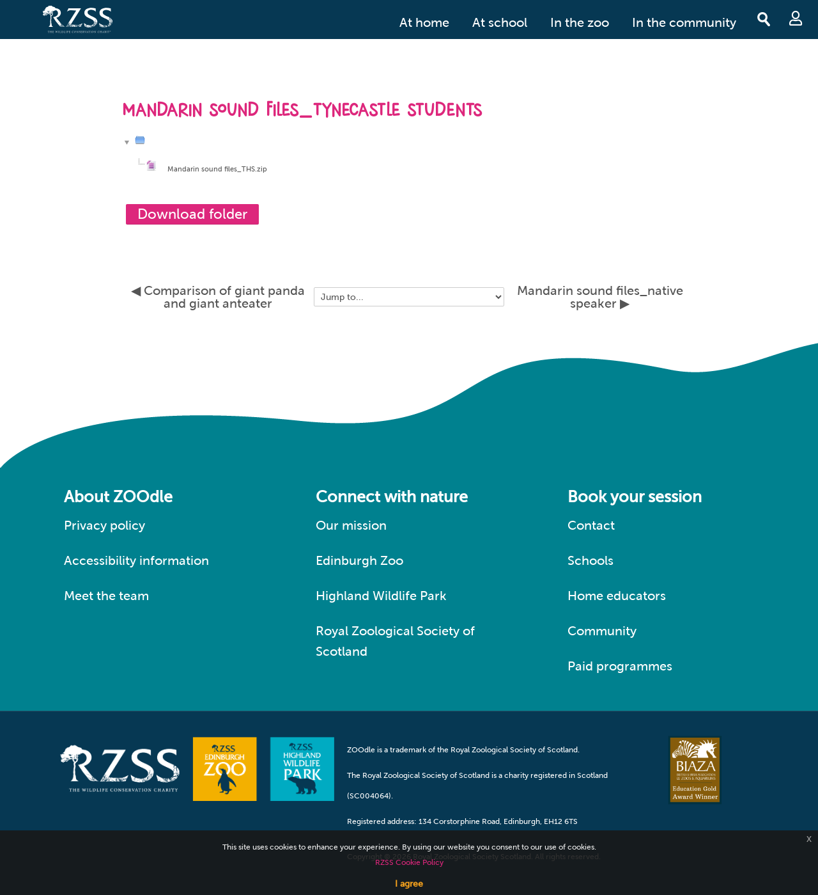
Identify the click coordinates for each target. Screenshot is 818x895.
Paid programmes (619, 666)
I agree (409, 883)
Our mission (351, 525)
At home (424, 22)
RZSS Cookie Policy (409, 862)
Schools (590, 560)
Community (602, 631)
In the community (684, 22)
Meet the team (106, 596)
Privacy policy (104, 525)
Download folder (192, 214)
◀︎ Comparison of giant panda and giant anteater (218, 296)
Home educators (616, 596)
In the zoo (579, 22)
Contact (591, 525)
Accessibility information (136, 560)
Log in (795, 18)
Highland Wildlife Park (381, 596)
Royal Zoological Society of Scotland (395, 641)
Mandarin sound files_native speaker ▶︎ (600, 296)
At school (499, 22)
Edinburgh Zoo (359, 560)
